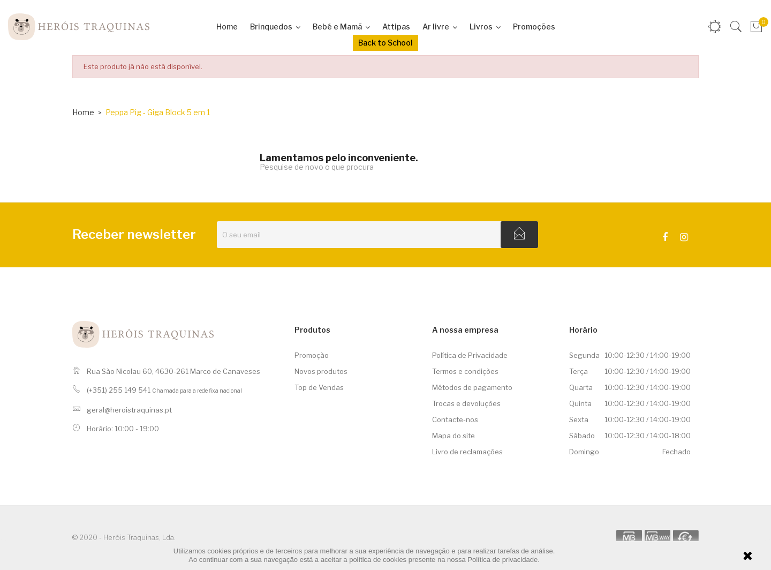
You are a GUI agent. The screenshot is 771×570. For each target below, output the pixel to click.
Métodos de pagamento (472, 387)
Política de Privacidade (470, 355)
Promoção (311, 355)
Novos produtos (320, 371)
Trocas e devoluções (466, 403)
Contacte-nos (455, 419)
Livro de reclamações (467, 451)
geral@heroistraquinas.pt (129, 410)
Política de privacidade (502, 560)
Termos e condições (465, 371)
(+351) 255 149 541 (118, 390)
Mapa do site (453, 435)
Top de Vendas (319, 387)
